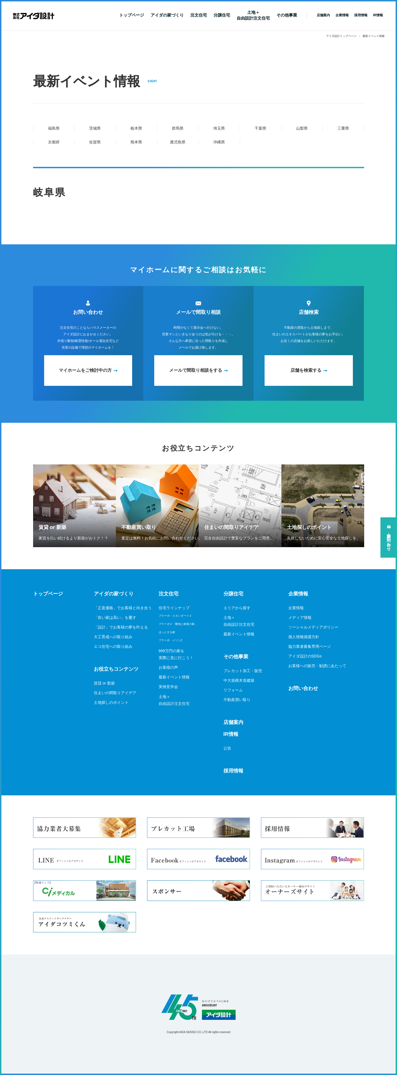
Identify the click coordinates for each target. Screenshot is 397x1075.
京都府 (54, 142)
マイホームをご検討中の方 (85, 370)
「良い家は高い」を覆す (115, 617)
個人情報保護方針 (303, 637)
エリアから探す (237, 608)
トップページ (131, 15)
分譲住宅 (222, 15)
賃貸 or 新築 (104, 683)
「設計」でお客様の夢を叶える (121, 627)
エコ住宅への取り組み (113, 646)
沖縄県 (219, 142)
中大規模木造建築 (238, 680)
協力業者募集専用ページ (309, 646)
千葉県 (260, 128)
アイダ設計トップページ (341, 36)
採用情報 (233, 771)
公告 (227, 748)
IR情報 (230, 734)
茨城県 (95, 128)
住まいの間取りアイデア (115, 693)
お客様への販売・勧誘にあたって (317, 666)
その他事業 (286, 15)
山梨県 (302, 128)
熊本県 (136, 142)
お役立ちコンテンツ (116, 669)
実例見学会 (168, 686)
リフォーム (233, 690)
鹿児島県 (177, 142)
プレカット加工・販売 (242, 670)
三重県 (343, 128)
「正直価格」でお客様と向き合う (123, 608)
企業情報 (298, 594)
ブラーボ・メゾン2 (170, 640)
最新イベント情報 (174, 677)
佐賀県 (95, 142)
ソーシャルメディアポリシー (313, 627)
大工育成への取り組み (113, 637)
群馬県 (177, 128)
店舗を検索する (306, 370)
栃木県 (136, 128)
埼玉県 (219, 128)
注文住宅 (198, 15)
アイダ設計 (198, 1007)
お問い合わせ (303, 688)
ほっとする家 (167, 632)
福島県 (54, 128)
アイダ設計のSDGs (305, 656)
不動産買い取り (237, 699)
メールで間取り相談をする (195, 370)
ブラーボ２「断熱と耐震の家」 (178, 623)
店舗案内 (233, 722)
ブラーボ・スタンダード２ (175, 615)
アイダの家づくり (167, 15)
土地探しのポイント (111, 702)
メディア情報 (299, 617)
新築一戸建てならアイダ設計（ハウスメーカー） (33, 16)
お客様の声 (168, 667)
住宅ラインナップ (174, 608)
